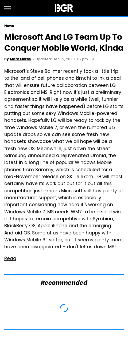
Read (10, 259)
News (9, 25)
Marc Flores (20, 59)
